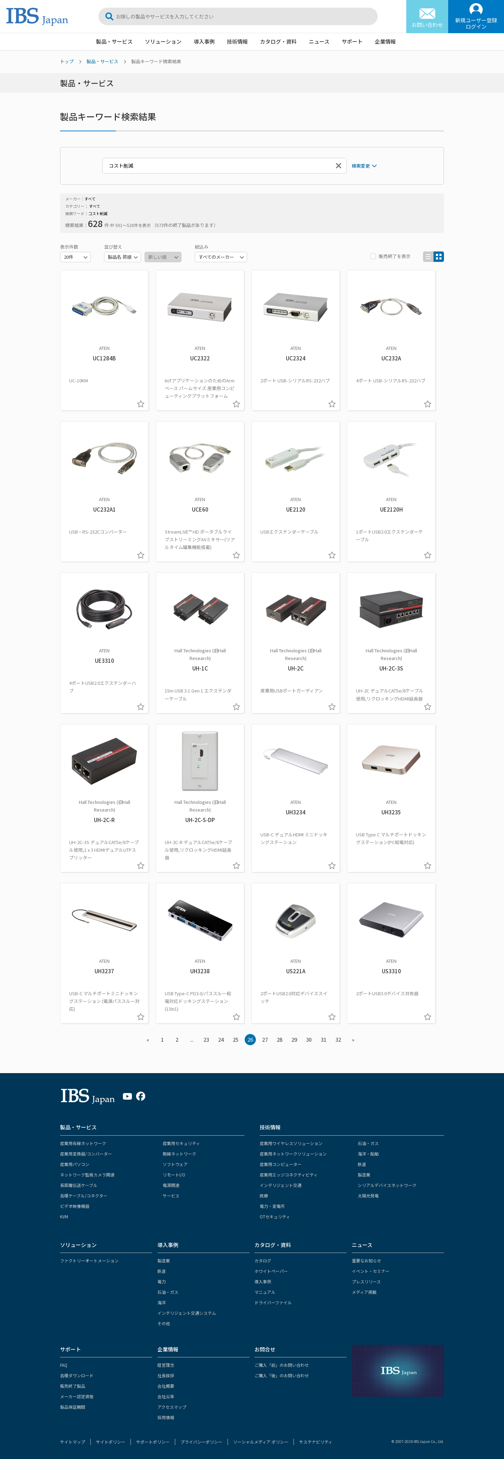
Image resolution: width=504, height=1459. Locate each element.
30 (309, 1039)
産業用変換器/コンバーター (86, 1154)
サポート (352, 41)
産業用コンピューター (281, 1164)
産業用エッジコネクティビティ (289, 1175)
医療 (264, 1195)
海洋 (161, 1302)
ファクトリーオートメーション (89, 1260)
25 (235, 1039)
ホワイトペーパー (271, 1271)
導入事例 (204, 41)
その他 (163, 1323)
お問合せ (264, 1349)
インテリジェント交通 (281, 1185)
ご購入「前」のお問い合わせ (281, 1365)
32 (338, 1039)
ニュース (319, 41)
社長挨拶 (165, 1375)
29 (294, 1039)
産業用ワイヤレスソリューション (291, 1143)
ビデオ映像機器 (74, 1206)
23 (206, 1039)
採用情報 (165, 1417)
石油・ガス (368, 1143)
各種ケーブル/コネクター (84, 1195)
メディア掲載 (364, 1292)
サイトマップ (72, 1442)
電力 (161, 1281)
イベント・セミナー (371, 1271)
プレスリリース (366, 1281)
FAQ (63, 1365)
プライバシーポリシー (201, 1442)
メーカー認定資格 (77, 1396)
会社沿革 (165, 1396)
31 (323, 1039)
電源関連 (171, 1185)
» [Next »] (353, 1039)
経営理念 (165, 1365)
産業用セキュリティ (181, 1143)
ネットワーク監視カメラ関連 (87, 1175)
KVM (64, 1216)
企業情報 (385, 41)
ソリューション (163, 41)
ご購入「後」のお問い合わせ (281, 1375)
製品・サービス (114, 41)
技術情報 (237, 41)
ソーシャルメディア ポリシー (260, 1442)
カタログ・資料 (278, 41)
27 (265, 1039)
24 (221, 1039)
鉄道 (362, 1164)
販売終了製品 (72, 1386)
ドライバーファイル (273, 1302)
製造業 (364, 1175)
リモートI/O (174, 1175)
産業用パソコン (74, 1164)
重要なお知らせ (366, 1260)
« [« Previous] (148, 1039)
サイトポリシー (110, 1442)
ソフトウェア (175, 1164)
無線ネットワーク (179, 1154)
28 (279, 1039)
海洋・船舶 (368, 1154)
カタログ (262, 1260)
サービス (171, 1195)
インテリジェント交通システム (186, 1313)
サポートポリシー (153, 1442)
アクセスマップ (171, 1407)
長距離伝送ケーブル (78, 1185)
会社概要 (165, 1386)
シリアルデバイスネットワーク (387, 1185)
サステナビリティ (315, 1442)
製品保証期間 (72, 1407)
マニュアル (264, 1292)
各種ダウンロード (77, 1375)
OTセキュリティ (275, 1216)
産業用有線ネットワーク (83, 1143)
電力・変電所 (272, 1206)
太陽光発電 (368, 1195)
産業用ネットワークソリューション (293, 1154)
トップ (67, 61)
